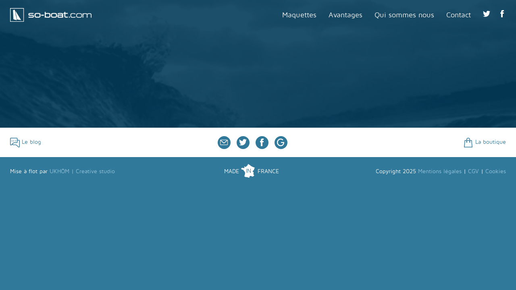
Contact (458, 15)
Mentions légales (440, 171)
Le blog (25, 142)
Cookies (495, 171)
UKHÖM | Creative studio (82, 171)
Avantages (345, 15)
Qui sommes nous (404, 15)
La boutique (485, 142)
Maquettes (299, 15)
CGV (473, 171)
